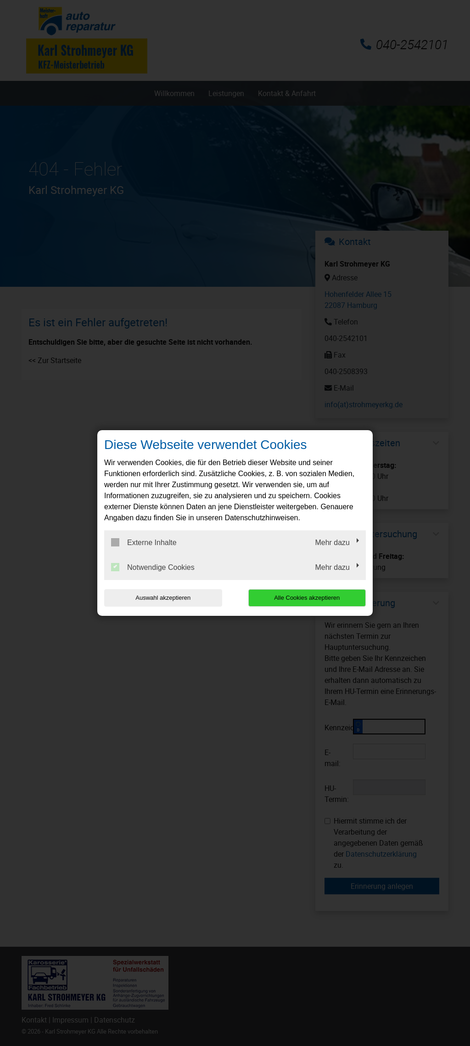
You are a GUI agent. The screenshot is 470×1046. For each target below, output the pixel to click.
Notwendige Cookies (153, 567)
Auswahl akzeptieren (162, 597)
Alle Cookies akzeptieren (307, 597)
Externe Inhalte (144, 542)
